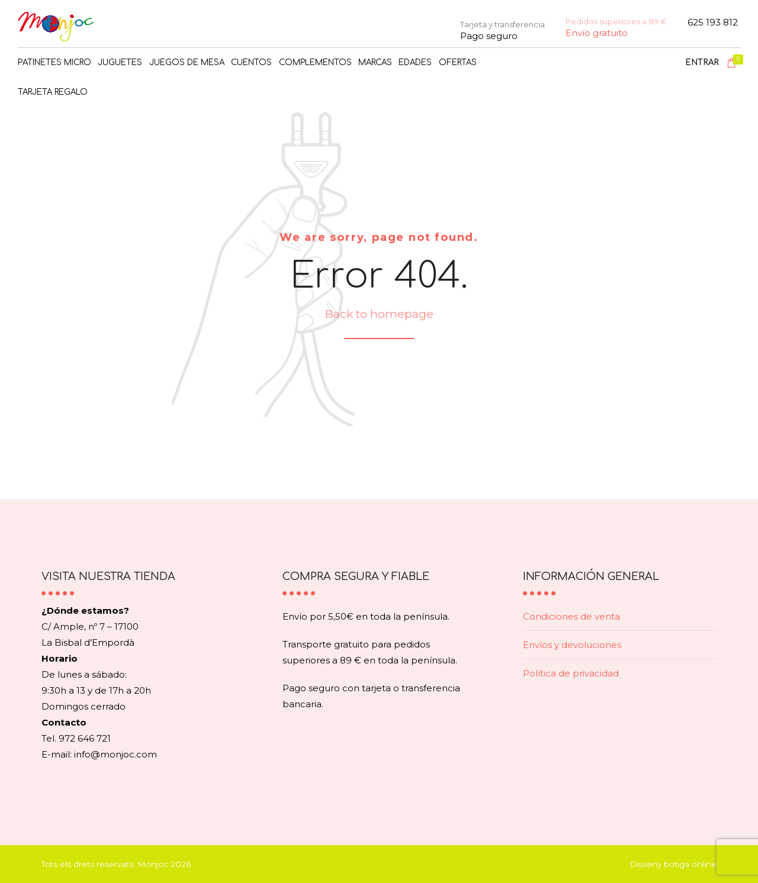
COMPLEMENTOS (315, 62)
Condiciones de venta (571, 616)
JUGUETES (120, 62)
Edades (415, 62)
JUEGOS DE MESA (186, 62)
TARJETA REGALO (53, 92)
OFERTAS (458, 62)
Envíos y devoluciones (572, 644)
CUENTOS (251, 62)
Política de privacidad (571, 673)
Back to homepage (379, 314)
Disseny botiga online (673, 864)
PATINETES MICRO (54, 62)
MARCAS (375, 62)
